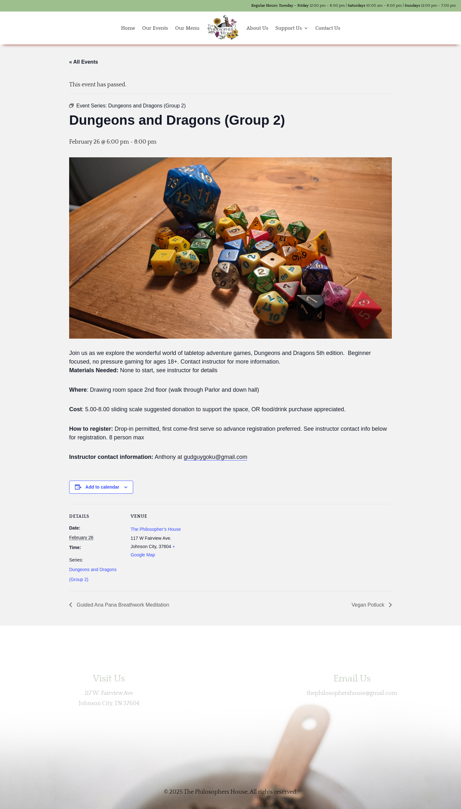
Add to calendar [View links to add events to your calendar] (102, 487)
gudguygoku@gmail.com (215, 457)
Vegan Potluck (369, 605)
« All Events (83, 62)
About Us (257, 28)
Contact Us (327, 28)
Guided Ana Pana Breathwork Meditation (122, 605)
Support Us (288, 28)
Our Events (155, 28)
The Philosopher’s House (156, 529)
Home (128, 28)
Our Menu (187, 28)
